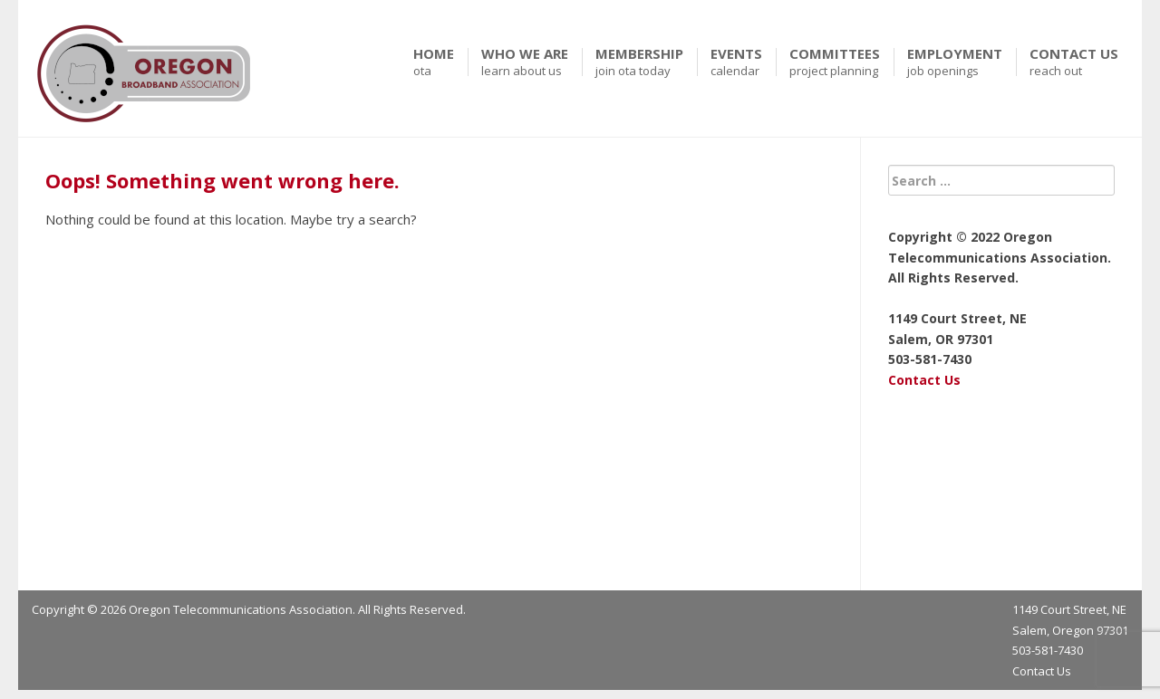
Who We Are (524, 62)
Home (433, 62)
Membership (639, 62)
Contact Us (1074, 62)
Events (736, 62)
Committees (834, 62)
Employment (954, 62)
